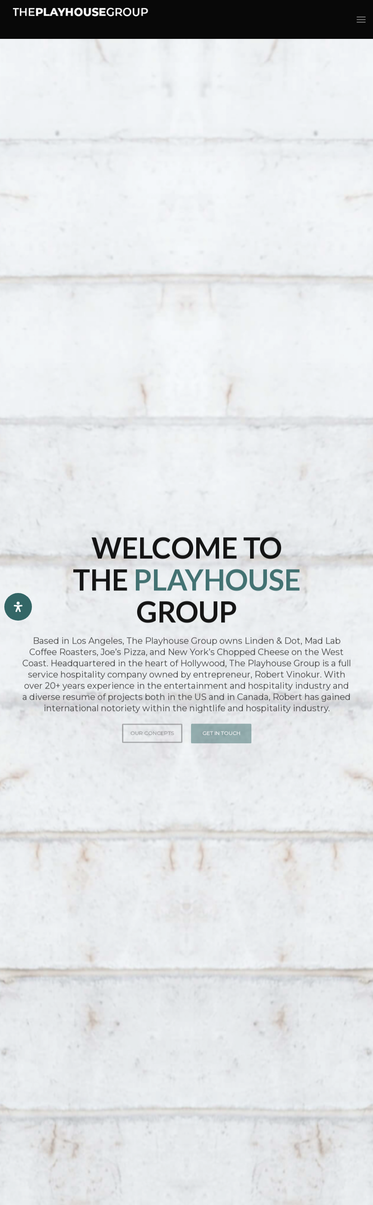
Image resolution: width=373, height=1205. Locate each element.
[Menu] (361, 19)
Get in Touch (221, 729)
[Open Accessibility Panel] (18, 607)
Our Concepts (152, 729)
